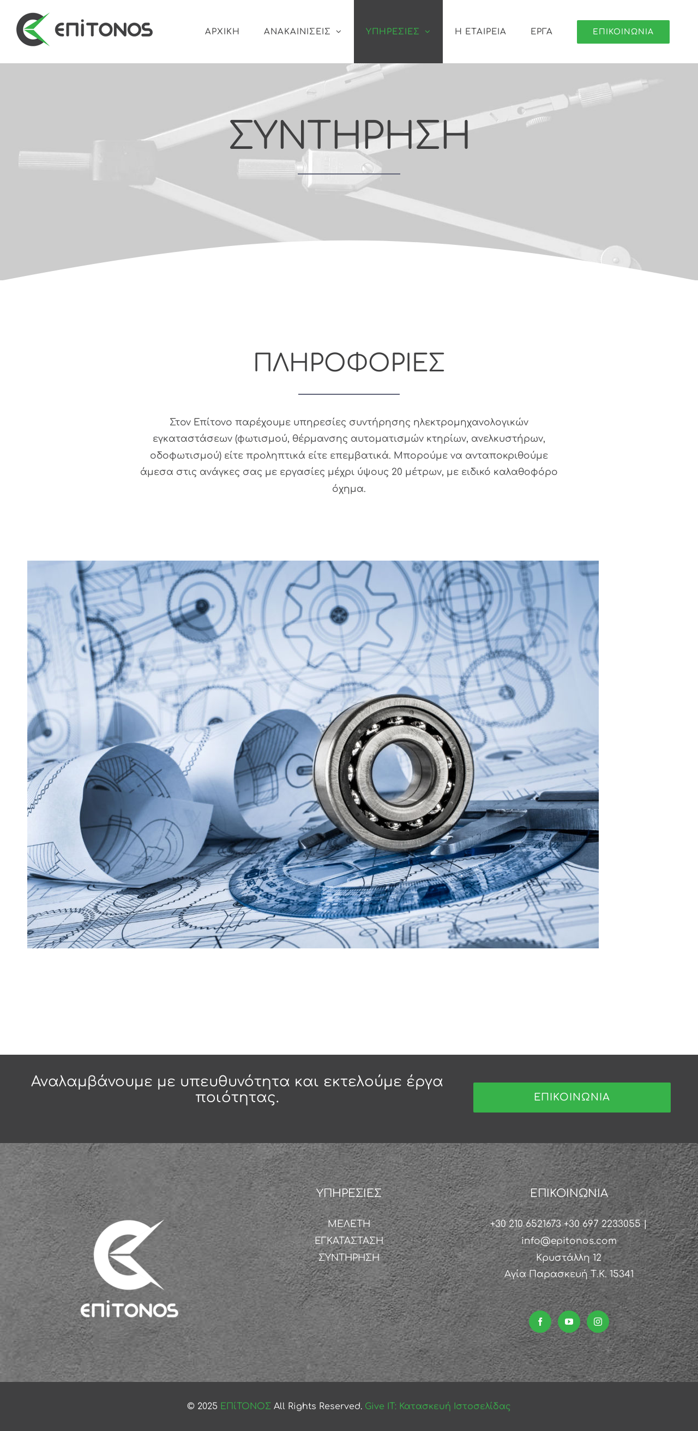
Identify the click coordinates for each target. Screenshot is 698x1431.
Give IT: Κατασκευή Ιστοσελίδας (438, 1406)
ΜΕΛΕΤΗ (349, 1224)
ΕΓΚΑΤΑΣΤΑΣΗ (349, 1241)
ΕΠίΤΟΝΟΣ (247, 1406)
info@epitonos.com (569, 1241)
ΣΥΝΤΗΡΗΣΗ (349, 1258)
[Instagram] (598, 1321)
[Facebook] (540, 1321)
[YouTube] (569, 1321)
